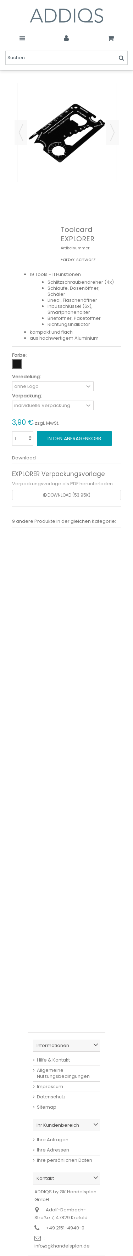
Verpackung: (27, 396)
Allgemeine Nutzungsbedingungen (63, 1073)
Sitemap (46, 1107)
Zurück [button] (21, 132)
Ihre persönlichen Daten (64, 1160)
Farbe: (20, 355)
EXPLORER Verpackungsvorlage (58, 474)
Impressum (50, 1087)
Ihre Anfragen (52, 1140)
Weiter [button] (112, 132)
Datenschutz (51, 1097)
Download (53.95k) (66, 495)
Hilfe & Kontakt (53, 1060)
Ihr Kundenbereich (58, 1125)
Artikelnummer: (75, 248)
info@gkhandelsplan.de (62, 1246)
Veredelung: (27, 377)
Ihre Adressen (53, 1150)
